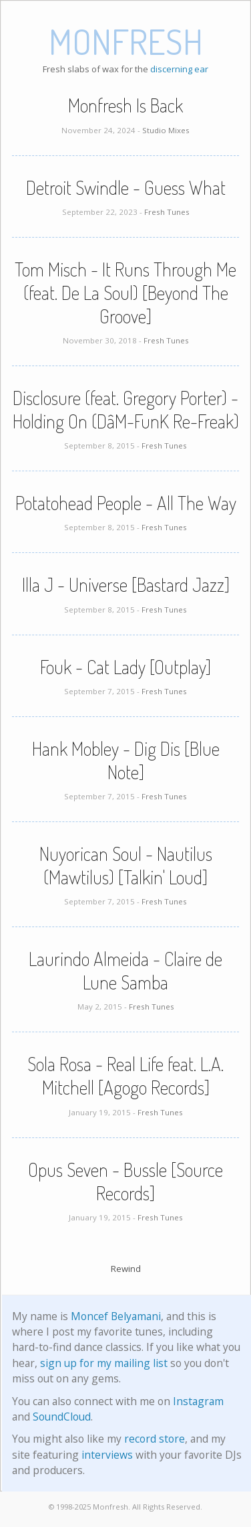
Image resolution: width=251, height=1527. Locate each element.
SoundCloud (62, 1416)
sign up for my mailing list (104, 1363)
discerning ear (179, 69)
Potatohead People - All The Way (125, 503)
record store (154, 1438)
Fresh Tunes (167, 212)
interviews (107, 1454)
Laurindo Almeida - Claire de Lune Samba (125, 970)
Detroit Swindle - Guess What (126, 187)
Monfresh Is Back (125, 105)
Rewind (126, 1269)
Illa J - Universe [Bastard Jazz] (126, 584)
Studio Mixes (166, 130)
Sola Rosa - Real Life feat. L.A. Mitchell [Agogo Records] (125, 1075)
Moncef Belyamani (116, 1316)
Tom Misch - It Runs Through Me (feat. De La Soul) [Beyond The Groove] (125, 292)
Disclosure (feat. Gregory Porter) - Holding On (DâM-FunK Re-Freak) (126, 409)
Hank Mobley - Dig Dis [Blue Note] (126, 760)
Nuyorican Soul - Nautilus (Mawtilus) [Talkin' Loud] (125, 865)
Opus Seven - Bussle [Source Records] (125, 1181)
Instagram (198, 1401)
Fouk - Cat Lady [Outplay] (125, 667)
